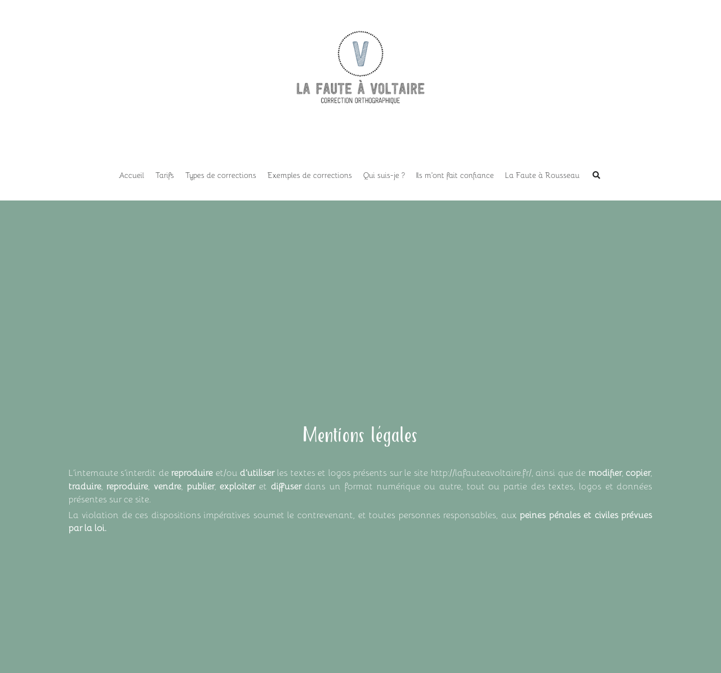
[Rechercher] (596, 175)
